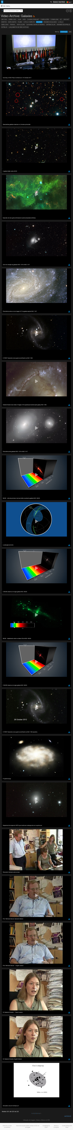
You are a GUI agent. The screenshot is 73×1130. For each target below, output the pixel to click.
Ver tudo (4, 19)
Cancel (15, 590)
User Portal (62, 2)
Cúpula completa (29, 22)
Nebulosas (4, 24)
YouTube (4, 509)
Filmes (20, 22)
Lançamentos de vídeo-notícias (19, 27)
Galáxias (39, 22)
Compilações (45, 19)
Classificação (64, 31)
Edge (7, 553)
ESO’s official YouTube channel (44, 509)
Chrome (8, 551)
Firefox (7, 554)
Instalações (21, 24)
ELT (61, 19)
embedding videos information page (21, 514)
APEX (24, 19)
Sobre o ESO (12, 19)
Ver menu (5, 6)
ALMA (19, 19)
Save (6, 590)
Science (55, 2)
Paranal (12, 24)
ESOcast (66, 19)
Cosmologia (54, 19)
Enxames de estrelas (63, 24)
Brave (7, 549)
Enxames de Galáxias (50, 22)
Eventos (4, 22)
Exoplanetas (12, 22)
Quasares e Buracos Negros (36, 24)
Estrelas (4, 27)
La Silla (60, 22)
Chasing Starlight (33, 19)
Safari (7, 556)
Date (70, 31)
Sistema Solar (50, 24)
